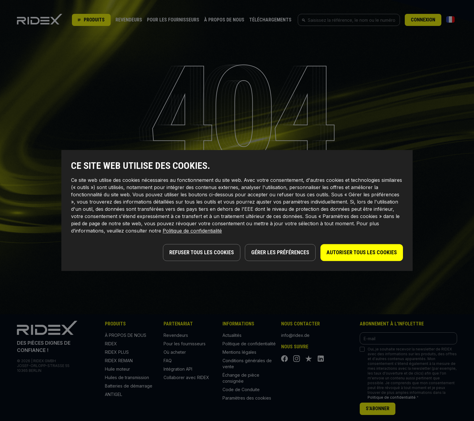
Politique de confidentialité (192, 231)
